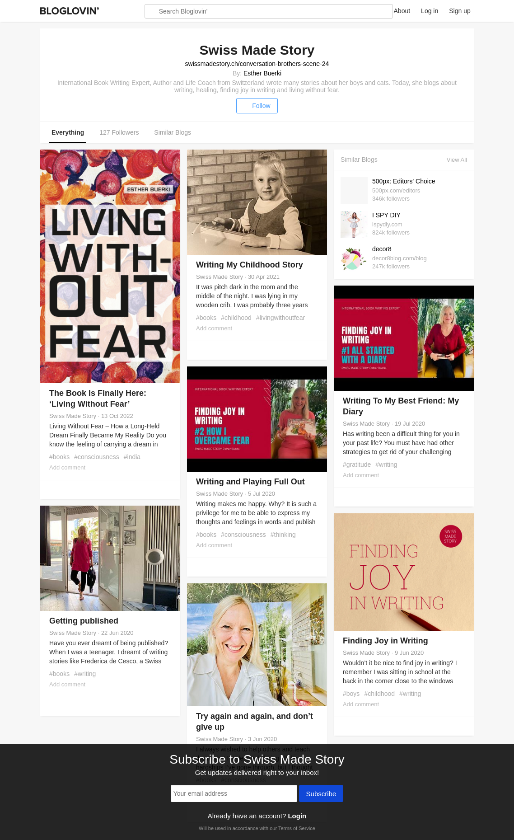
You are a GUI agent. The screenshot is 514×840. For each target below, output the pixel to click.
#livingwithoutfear (280, 317)
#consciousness (96, 456)
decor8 (382, 249)
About (402, 10)
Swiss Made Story (72, 416)
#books (59, 456)
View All (457, 159)
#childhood (236, 317)
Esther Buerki (262, 73)
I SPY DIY (386, 215)
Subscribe (321, 794)
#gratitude (357, 464)
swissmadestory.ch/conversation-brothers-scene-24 (257, 63)
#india (132, 456)
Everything (67, 132)
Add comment (67, 467)
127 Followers (119, 132)
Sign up (459, 10)
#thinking (283, 534)
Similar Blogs (172, 132)
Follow (256, 105)
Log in (429, 10)
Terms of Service (296, 828)
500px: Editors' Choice (403, 181)
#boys (351, 693)
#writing (386, 464)
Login (297, 816)
